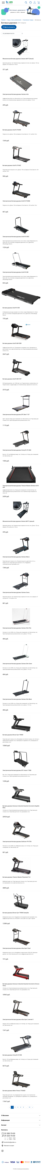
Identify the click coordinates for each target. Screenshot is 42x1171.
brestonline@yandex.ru (10, 1142)
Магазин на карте (9, 1145)
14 (29, 1107)
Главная (3, 20)
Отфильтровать (9, 27)
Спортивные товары (28, 20)
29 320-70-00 (8, 1136)
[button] (3, 3)
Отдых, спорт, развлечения (14, 20)
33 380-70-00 (8, 1133)
